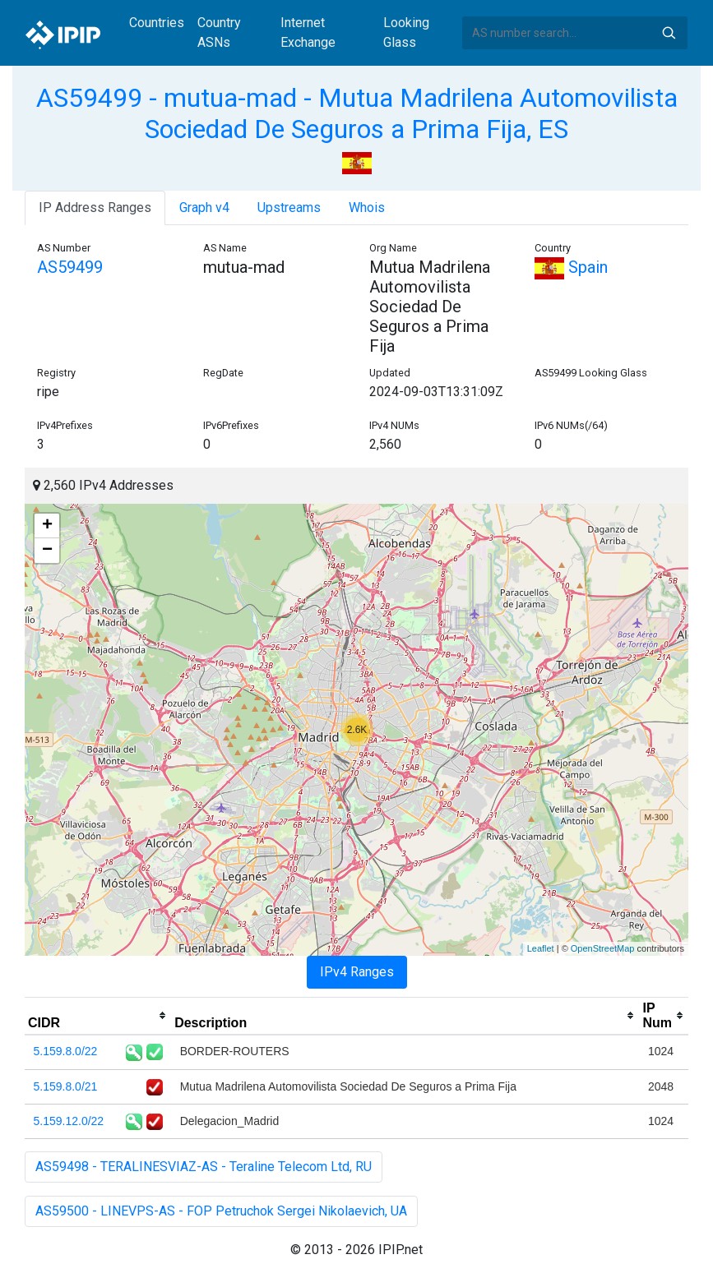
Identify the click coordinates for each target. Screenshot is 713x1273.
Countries (156, 22)
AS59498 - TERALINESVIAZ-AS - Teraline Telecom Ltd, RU (203, 1166)
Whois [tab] (367, 207)
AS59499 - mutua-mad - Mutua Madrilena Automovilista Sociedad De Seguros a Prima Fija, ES (357, 113)
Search (669, 33)
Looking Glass (406, 32)
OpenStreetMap (603, 948)
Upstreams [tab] (289, 207)
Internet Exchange (308, 32)
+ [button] (47, 526)
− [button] (47, 550)
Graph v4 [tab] (204, 207)
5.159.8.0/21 (66, 1086)
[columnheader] (98, 1016)
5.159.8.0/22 (66, 1051)
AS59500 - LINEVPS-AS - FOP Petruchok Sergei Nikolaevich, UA (221, 1211)
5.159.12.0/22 (69, 1121)
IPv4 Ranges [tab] (357, 972)
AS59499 (70, 267)
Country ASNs (219, 32)
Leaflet (540, 948)
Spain (571, 267)
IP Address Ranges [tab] (95, 207)
